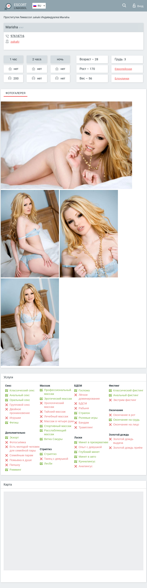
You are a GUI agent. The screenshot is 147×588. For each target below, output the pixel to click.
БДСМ (83, 403)
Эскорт (14, 437)
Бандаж (84, 422)
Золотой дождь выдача (123, 441)
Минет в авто (87, 456)
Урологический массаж (54, 405)
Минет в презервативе (93, 442)
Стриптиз (50, 454)
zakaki (36, 17)
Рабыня (84, 408)
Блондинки (122, 78)
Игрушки (15, 418)
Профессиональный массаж (57, 392)
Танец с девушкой (56, 458)
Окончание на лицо (126, 424)
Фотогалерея (15, 93)
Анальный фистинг (126, 395)
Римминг (15, 469)
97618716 (17, 36)
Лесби (48, 463)
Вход (138, 5)
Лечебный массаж (56, 416)
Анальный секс (20, 395)
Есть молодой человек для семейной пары (24, 448)
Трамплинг (86, 427)
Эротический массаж (58, 398)
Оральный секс (20, 400)
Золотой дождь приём (127, 447)
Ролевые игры (88, 418)
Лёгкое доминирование (89, 396)
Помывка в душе (21, 460)
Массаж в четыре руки (59, 421)
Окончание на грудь (126, 419)
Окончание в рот (124, 415)
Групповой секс (20, 404)
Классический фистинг (128, 390)
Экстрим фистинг (124, 400)
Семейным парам (21, 455)
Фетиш (14, 422)
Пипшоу (15, 465)
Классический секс (22, 390)
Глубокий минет (89, 452)
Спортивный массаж (57, 426)
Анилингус (85, 466)
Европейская (123, 69)
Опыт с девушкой (90, 447)
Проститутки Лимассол (18, 17)
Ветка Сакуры (53, 439)
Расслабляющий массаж (55, 432)
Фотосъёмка (18, 442)
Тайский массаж (55, 411)
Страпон (84, 413)
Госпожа (84, 390)
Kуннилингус (87, 461)
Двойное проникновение (20, 411)
